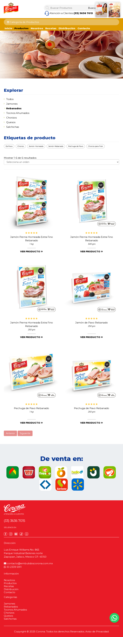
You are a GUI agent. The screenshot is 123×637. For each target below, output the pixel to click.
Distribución (67, 28)
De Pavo (9, 146)
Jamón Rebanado (55, 146)
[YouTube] (16, 534)
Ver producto (31, 251)
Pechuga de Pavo (75, 146)
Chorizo (20, 146)
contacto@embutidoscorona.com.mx (28, 563)
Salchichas (12, 126)
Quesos (10, 122)
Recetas (50, 28)
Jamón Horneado (36, 146)
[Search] (92, 7)
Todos (9, 99)
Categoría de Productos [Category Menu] (23, 22)
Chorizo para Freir (95, 146)
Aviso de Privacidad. (97, 631)
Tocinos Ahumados (17, 113)
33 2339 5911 (13, 566)
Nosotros (37, 28)
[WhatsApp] (26, 534)
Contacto (84, 28)
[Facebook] (5, 534)
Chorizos (11, 117)
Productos (21, 28)
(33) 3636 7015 (83, 13)
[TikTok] (21, 534)
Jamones (11, 103)
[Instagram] (10, 534)
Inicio (8, 28)
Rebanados (13, 108)
